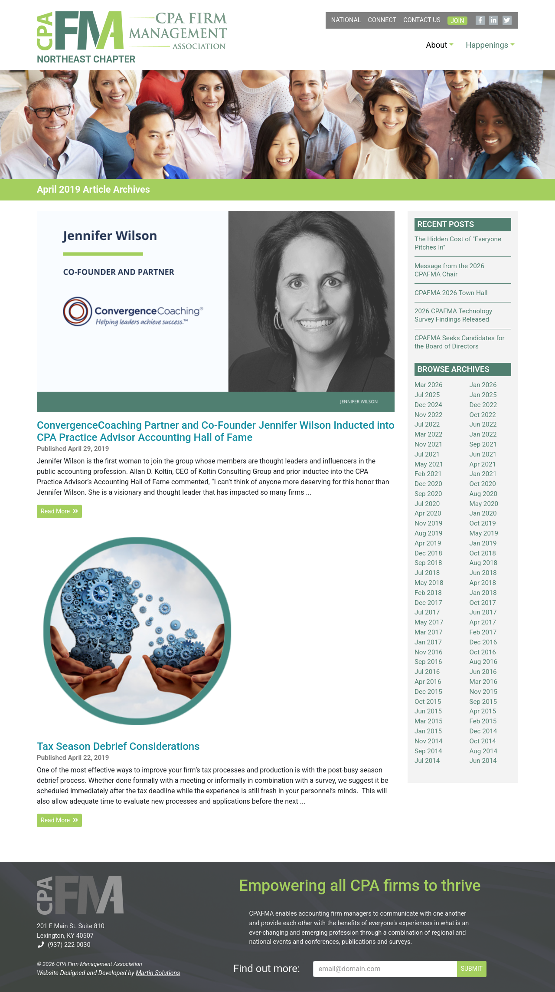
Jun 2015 (428, 711)
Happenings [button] (487, 44)
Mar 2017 (429, 632)
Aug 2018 (484, 563)
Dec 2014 (483, 731)
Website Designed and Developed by (108, 973)
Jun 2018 (483, 573)
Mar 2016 (484, 682)
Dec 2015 (428, 692)
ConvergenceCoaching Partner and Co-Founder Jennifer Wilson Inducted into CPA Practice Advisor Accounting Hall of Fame (216, 431)
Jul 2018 (427, 573)
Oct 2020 (483, 484)
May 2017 (429, 622)
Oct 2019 (483, 523)
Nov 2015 (484, 692)
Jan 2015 (428, 731)
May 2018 (429, 583)
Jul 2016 (427, 672)
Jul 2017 (427, 612)
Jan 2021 (483, 474)
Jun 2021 (483, 454)
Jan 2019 (483, 543)
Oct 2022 (483, 415)
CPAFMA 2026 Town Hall (451, 293)
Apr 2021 (483, 464)
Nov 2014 (429, 741)
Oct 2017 (483, 603)
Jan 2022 (483, 434)
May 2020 (484, 504)
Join (457, 20)
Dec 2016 (483, 642)
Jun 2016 (483, 672)
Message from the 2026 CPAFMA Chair (449, 270)
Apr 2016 (428, 682)
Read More (59, 511)
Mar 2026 (429, 385)
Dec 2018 (428, 553)
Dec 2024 (428, 405)
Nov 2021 (429, 444)
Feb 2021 (428, 474)
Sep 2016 (428, 662)
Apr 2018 (483, 583)
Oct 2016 (483, 652)
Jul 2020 (427, 504)
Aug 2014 (484, 751)
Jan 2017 (428, 642)
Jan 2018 (483, 593)
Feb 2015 (483, 721)
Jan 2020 (483, 513)
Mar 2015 (429, 721)
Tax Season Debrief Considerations (118, 746)
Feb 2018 (428, 593)
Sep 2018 (428, 563)
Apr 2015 (483, 711)
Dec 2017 (428, 603)
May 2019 (484, 533)
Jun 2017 (483, 612)
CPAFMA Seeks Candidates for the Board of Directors (460, 342)
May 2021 (429, 464)
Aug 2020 (484, 494)
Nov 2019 (429, 523)
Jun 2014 (483, 761)
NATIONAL (346, 20)
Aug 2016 (484, 662)
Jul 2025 (427, 395)
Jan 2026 (483, 385)
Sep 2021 (483, 444)
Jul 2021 (427, 454)
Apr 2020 (428, 513)
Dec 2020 (428, 484)
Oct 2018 (483, 553)
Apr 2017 (483, 622)
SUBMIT (472, 968)
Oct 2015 (428, 702)
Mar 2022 (429, 434)
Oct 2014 (483, 741)
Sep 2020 (428, 494)
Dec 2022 (483, 405)
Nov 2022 (429, 415)
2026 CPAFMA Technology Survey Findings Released (453, 315)
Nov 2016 (429, 652)
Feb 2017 (483, 632)
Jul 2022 (427, 424)
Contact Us (422, 20)
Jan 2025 (483, 395)
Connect (382, 20)
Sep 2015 (483, 702)
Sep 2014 (428, 751)
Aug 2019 (429, 533)
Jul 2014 (427, 761)
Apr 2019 (428, 543)
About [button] (436, 44)
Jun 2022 (483, 424)
